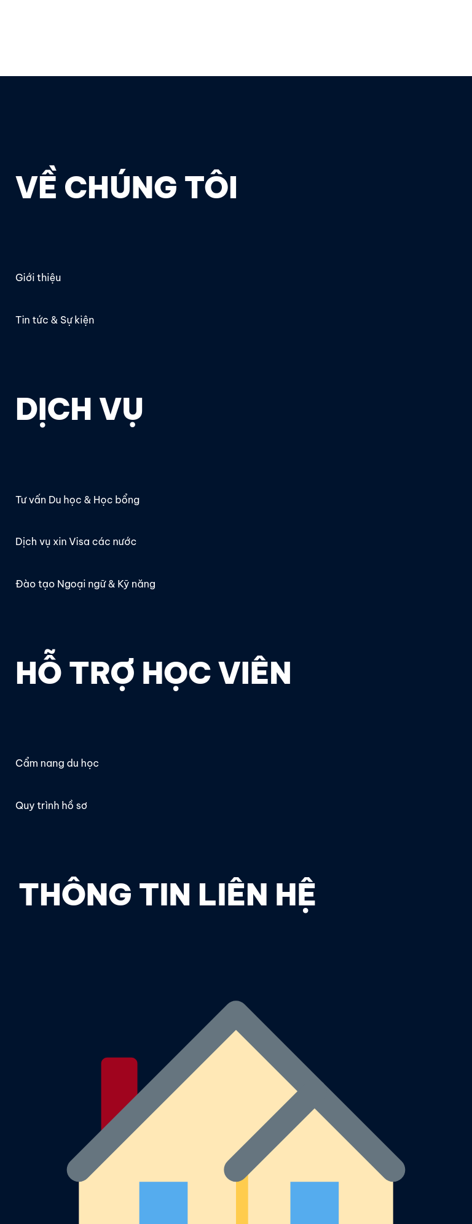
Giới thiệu (38, 277)
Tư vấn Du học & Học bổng (77, 500)
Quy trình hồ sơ (51, 805)
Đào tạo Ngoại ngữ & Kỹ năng (85, 584)
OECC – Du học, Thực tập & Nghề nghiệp (97, 29)
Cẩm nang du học (57, 763)
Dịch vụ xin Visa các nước (75, 541)
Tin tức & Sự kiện (54, 320)
